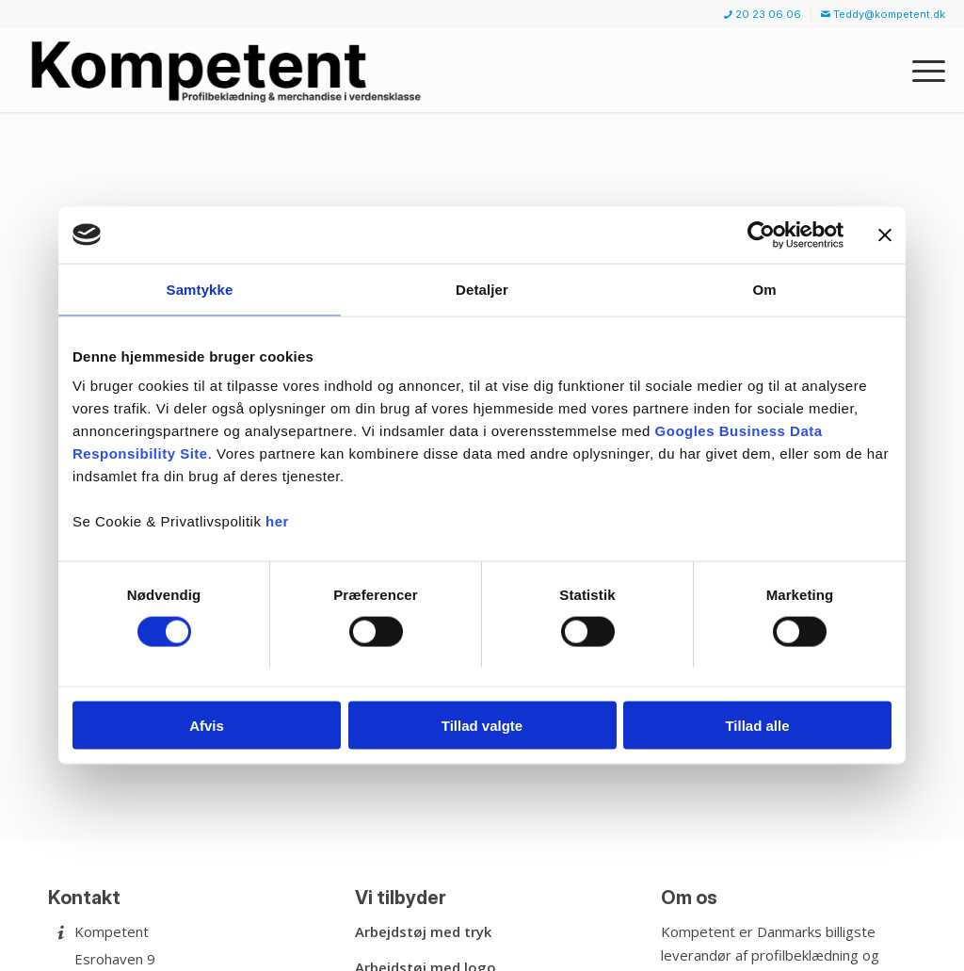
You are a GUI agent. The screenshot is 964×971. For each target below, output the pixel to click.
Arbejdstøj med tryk (423, 931)
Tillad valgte (482, 726)
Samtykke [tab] (200, 289)
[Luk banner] (885, 234)
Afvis (206, 726)
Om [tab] (764, 289)
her (277, 521)
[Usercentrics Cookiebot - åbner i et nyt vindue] (761, 234)
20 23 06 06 (762, 14)
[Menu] (922, 69)
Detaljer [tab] (482, 289)
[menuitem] (763, 14)
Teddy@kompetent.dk (883, 14)
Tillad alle (757, 726)
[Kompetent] (229, 69)
